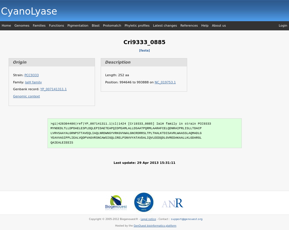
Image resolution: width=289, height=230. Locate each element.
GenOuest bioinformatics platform (155, 225)
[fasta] (144, 50)
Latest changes (165, 25)
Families (39, 25)
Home (6, 25)
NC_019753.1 (165, 82)
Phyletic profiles (136, 25)
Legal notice (148, 219)
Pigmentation (78, 25)
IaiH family (33, 82)
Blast (96, 25)
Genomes (21, 25)
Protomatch (112, 25)
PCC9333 (31, 75)
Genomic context (26, 96)
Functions (56, 25)
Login (283, 25)
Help (205, 25)
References (189, 25)
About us (219, 25)
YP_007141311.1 (53, 89)
